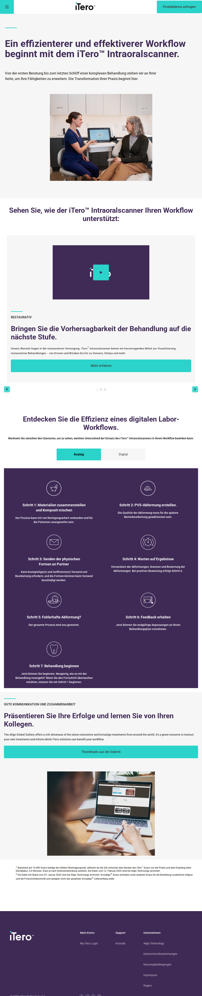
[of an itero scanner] (179, 7)
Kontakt (120, 943)
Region (147, 985)
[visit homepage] (22, 936)
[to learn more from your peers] (101, 752)
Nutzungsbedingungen (157, 964)
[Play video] (101, 272)
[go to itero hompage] (85, 7)
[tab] (79, 454)
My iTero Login (89, 943)
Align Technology (153, 943)
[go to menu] (7, 7)
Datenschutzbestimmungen (160, 953)
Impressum (150, 975)
